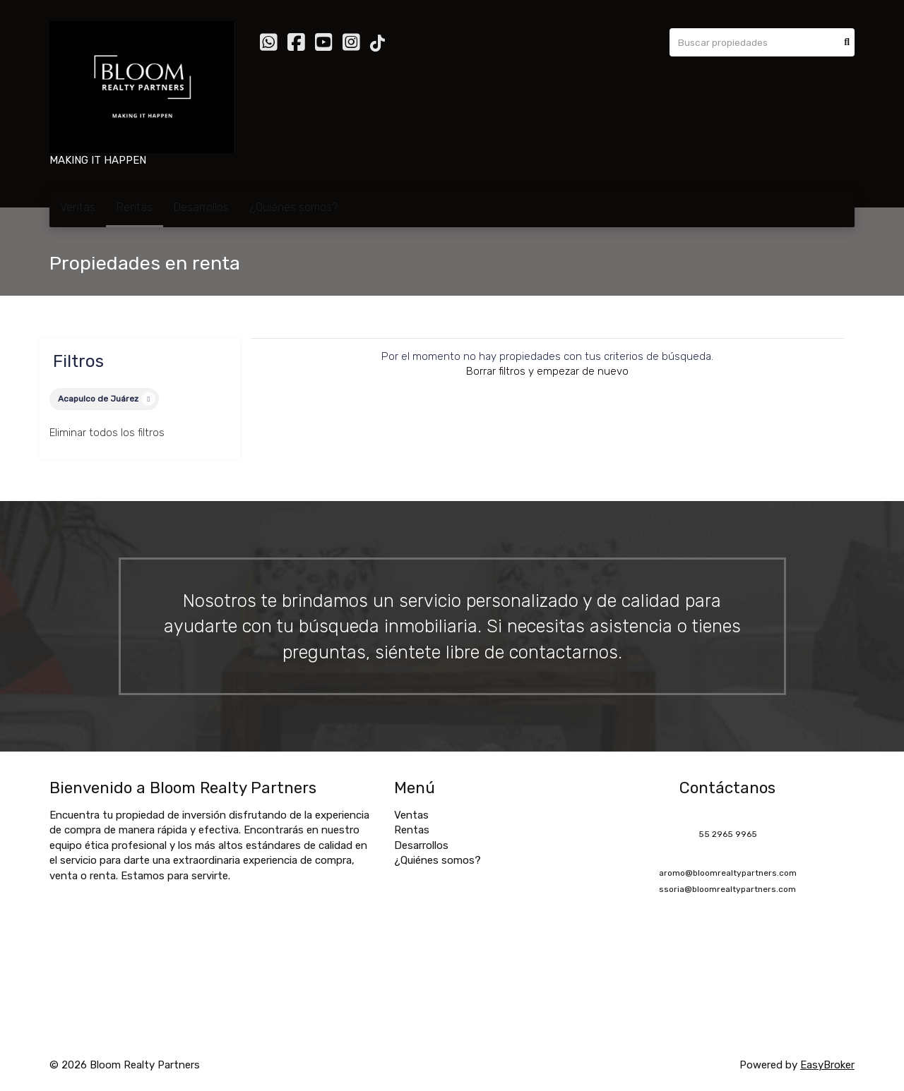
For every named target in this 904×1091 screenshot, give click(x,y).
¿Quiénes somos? (294, 207)
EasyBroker (827, 1065)
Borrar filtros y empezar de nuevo (547, 371)
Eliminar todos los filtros (107, 432)
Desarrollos (201, 207)
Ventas (77, 207)
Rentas (135, 207)
